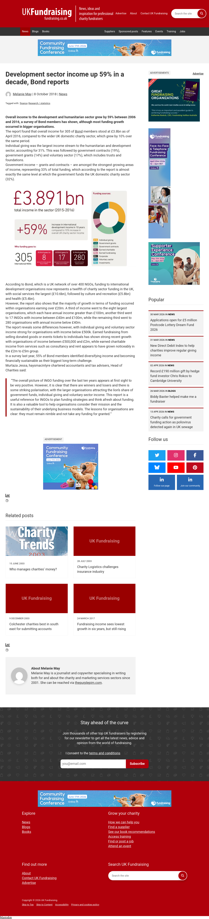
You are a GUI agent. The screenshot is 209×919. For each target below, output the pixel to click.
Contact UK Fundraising (154, 13)
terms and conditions (104, 753)
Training (171, 31)
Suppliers (109, 31)
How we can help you (123, 822)
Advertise (121, 13)
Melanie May (22, 94)
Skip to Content (44, 904)
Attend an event (119, 846)
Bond (79, 131)
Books (45, 31)
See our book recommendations (131, 831)
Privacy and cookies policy (85, 904)
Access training (119, 836)
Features (147, 31)
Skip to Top (28, 904)
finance (24, 103)
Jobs (182, 31)
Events (159, 31)
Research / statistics (39, 103)
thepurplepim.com (88, 682)
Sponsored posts (128, 31)
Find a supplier (119, 827)
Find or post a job (121, 841)
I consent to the (93, 753)
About (133, 13)
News (25, 31)
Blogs (35, 31)
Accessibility (62, 904)
